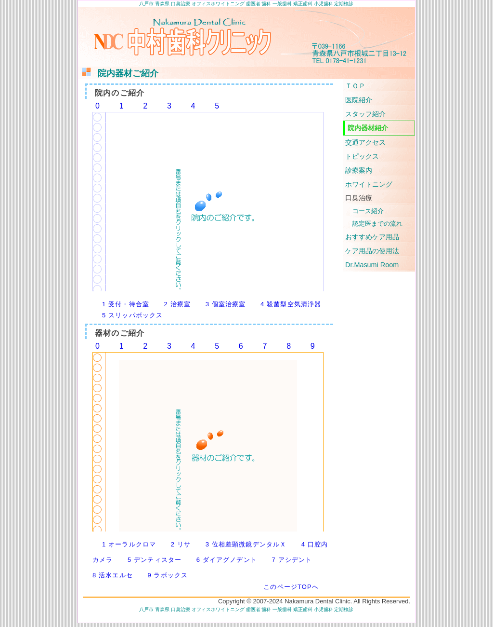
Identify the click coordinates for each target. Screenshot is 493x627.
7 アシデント (292, 559)
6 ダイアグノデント (226, 559)
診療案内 (358, 170)
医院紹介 (358, 100)
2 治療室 (177, 304)
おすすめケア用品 (372, 237)
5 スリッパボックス (132, 315)
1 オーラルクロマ (129, 544)
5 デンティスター (155, 559)
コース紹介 (368, 211)
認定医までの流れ (377, 223)
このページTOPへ (291, 586)
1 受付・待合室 (125, 304)
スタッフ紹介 (365, 114)
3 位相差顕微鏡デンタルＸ (246, 544)
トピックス (362, 156)
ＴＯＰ (355, 86)
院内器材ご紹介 (119, 73)
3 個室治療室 (226, 304)
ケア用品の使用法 (372, 251)
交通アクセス (365, 142)
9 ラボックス (167, 575)
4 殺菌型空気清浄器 (290, 304)
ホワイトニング (368, 184)
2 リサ (181, 544)
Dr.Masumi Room (372, 265)
